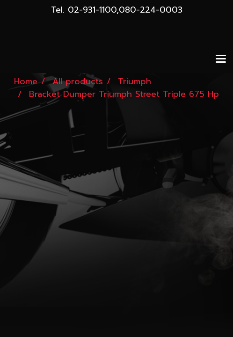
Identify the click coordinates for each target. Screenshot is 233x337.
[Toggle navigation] (221, 59)
